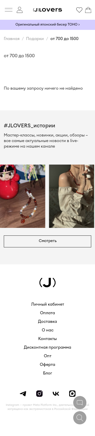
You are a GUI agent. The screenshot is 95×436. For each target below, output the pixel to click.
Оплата (47, 313)
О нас (47, 330)
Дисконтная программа (47, 347)
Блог (47, 373)
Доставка (47, 322)
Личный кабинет (47, 304)
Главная (12, 39)
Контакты (47, 339)
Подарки (35, 39)
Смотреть (47, 241)
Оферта (47, 365)
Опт (47, 356)
